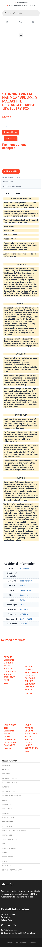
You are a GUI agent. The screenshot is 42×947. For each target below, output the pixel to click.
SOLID (22, 586)
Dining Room (6, 804)
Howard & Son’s (8, 835)
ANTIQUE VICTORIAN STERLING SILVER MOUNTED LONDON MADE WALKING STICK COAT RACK (10, 668)
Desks (4, 800)
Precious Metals (8, 857)
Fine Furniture (7, 822)
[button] (21, 35)
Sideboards (6, 865)
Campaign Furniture (9, 778)
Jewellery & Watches (10, 839)
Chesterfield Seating (10, 782)
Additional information (12, 186)
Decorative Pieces (8, 791)
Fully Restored (8, 826)
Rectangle (24, 595)
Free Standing (26, 581)
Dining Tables (7, 809)
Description (8, 182)
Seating (5, 861)
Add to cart (10, 138)
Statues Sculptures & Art (12, 870)
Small (22, 600)
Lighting (5, 844)
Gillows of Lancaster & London (14, 831)
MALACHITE (25, 609)
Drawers (5, 813)
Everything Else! (8, 817)
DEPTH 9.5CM (26, 619)
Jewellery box (25, 590)
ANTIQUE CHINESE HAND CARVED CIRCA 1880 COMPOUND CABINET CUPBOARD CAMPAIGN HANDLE (31, 678)
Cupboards (6, 787)
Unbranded (24, 568)
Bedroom (5, 769)
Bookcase (6, 774)
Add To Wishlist (11, 171)
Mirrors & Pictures (9, 848)
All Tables (6, 765)
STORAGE (24, 614)
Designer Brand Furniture (12, 796)
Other (4, 852)
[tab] (21, 181)
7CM (22, 605)
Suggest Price (10, 132)
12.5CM (23, 624)
